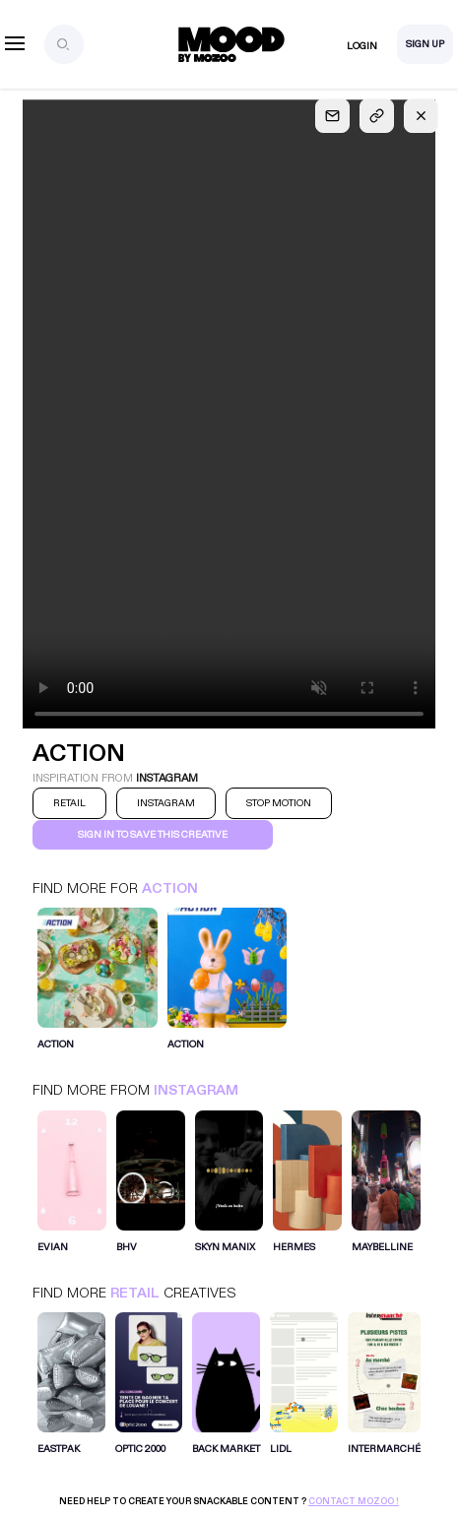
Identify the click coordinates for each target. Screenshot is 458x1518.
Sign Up (425, 44)
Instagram (196, 1090)
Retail (135, 1293)
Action (170, 888)
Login (362, 46)
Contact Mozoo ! (353, 1501)
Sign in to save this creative (153, 835)
